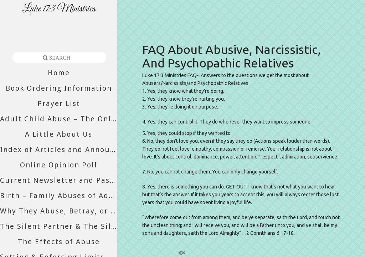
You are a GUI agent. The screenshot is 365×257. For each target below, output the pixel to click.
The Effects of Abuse (59, 241)
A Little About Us (58, 134)
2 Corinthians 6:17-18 (270, 233)
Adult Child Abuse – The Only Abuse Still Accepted (58, 119)
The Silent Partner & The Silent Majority (58, 226)
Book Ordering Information (59, 88)
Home (59, 73)
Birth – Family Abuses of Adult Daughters (58, 195)
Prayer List (58, 103)
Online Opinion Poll (58, 165)
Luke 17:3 (153, 75)
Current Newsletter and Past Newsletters (58, 180)
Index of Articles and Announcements (58, 149)
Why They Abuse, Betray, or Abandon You (58, 211)
